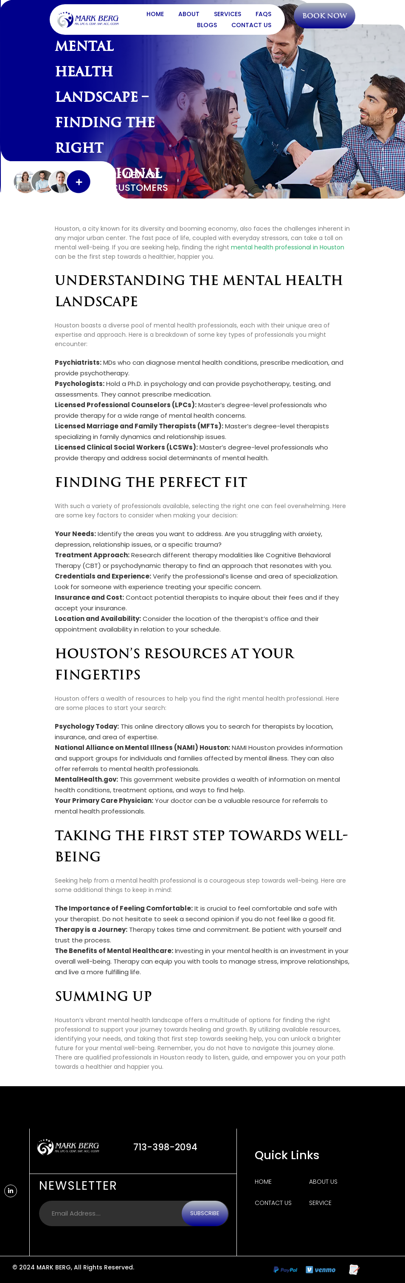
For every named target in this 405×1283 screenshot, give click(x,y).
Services (227, 14)
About (189, 14)
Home (155, 14)
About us (323, 1181)
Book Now (325, 15)
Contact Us (251, 25)
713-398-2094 (165, 1147)
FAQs (263, 14)
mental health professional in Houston (287, 247)
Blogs (207, 25)
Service (320, 1203)
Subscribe (204, 1213)
